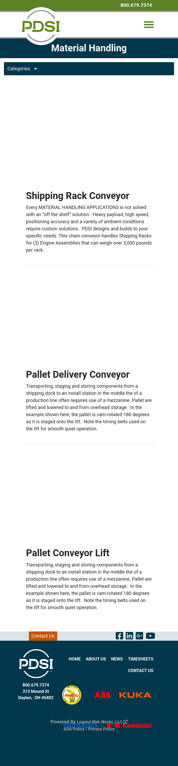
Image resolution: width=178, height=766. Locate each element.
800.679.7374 (136, 5)
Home (75, 658)
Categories (24, 68)
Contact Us (43, 636)
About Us (96, 658)
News (117, 658)
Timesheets (140, 658)
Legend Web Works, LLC (102, 721)
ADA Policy (74, 729)
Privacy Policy (101, 729)
